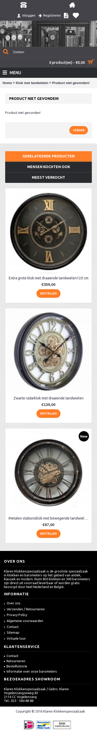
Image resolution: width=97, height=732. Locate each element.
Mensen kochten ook (48, 167)
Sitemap (11, 633)
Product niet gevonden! (70, 83)
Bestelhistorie (15, 666)
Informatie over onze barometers (30, 671)
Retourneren (14, 661)
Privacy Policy (15, 615)
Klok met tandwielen (32, 83)
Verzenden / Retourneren (24, 609)
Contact (11, 627)
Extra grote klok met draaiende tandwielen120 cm (48, 278)
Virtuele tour (15, 639)
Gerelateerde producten (48, 156)
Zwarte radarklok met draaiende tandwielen (48, 398)
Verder (78, 130)
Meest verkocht (48, 177)
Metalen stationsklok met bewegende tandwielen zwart (49, 518)
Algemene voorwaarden (23, 621)
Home (7, 83)
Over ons (12, 603)
